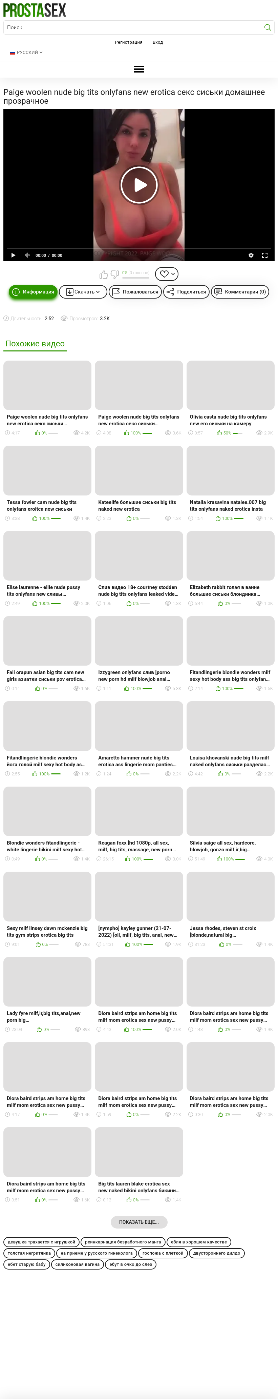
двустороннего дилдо (216, 1253)
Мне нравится (104, 274)
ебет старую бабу (27, 1264)
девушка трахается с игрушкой (41, 1241)
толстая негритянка (29, 1253)
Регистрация (129, 42)
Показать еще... (139, 1222)
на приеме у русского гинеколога (97, 1253)
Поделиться (191, 292)
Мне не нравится (114, 274)
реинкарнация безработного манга (123, 1241)
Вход (158, 42)
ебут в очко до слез (130, 1264)
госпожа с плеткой (163, 1253)
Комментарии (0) (245, 292)
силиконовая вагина (78, 1264)
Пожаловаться (140, 292)
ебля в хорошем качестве (199, 1241)
